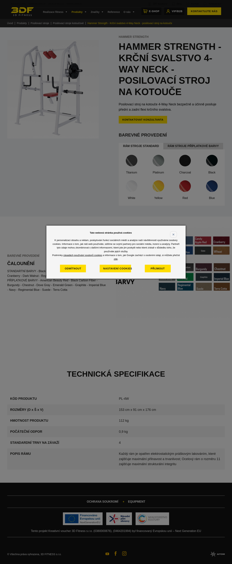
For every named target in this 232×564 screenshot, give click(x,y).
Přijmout (162, 268)
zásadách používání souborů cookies (82, 255)
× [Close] (173, 234)
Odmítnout (77, 268)
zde (116, 259)
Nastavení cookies (119, 268)
